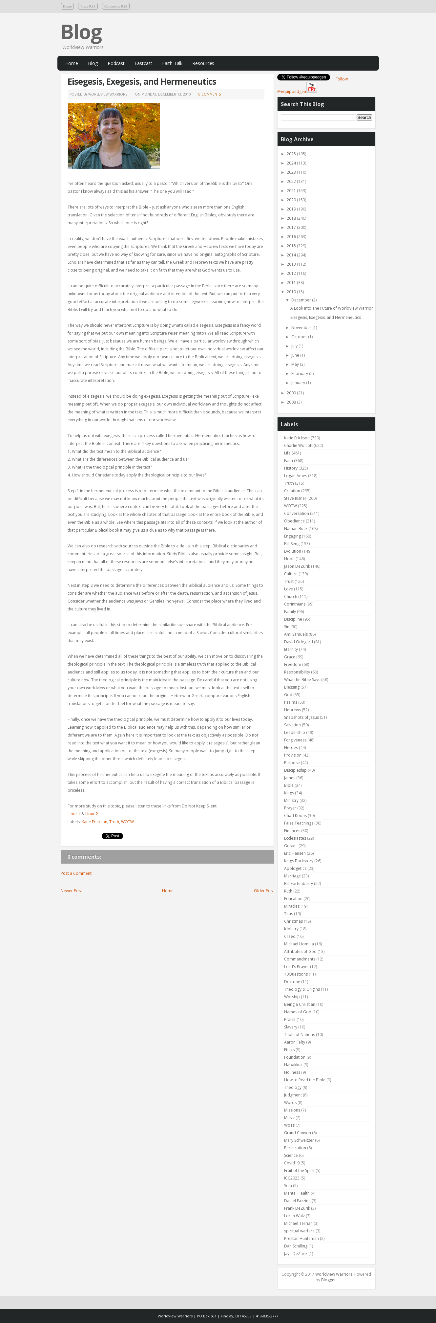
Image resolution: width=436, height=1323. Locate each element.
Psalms (290, 702)
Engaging (292, 536)
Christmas (293, 921)
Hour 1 (74, 814)
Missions (292, 1110)
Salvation (292, 725)
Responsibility (297, 672)
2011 (292, 282)
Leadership (294, 732)
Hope (289, 559)
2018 (292, 218)
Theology (292, 1087)
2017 (292, 227)
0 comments (209, 94)
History (291, 468)
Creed (290, 936)
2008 (292, 402)
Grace (289, 657)
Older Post (264, 890)
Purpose (292, 762)
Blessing (292, 687)
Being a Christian (299, 1004)
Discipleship (295, 770)
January (298, 383)
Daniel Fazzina (297, 1200)
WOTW (127, 822)
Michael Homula (299, 944)
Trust (289, 581)
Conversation (296, 513)
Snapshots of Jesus (301, 717)
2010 (292, 292)
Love (288, 589)
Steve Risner (295, 498)
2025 (292, 154)
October (299, 337)
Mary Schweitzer (299, 1140)
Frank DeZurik (297, 1208)
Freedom (292, 664)
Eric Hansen (295, 853)
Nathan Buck (295, 528)
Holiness (292, 1072)
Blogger (328, 1280)
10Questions (296, 974)
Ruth (288, 891)
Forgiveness (295, 740)
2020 (292, 200)
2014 (292, 255)
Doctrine (292, 981)
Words (290, 1102)
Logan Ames (295, 475)
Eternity (291, 649)
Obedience (294, 521)
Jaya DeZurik (295, 1253)
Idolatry (291, 929)
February (300, 373)
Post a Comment (76, 873)
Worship (292, 997)
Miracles (292, 906)
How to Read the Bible (304, 1080)
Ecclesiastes (295, 838)
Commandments (299, 959)
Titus (288, 913)
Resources (203, 63)
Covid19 (292, 1163)
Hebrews (292, 710)
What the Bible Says (302, 679)
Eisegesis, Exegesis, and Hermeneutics (142, 81)
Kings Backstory (298, 861)
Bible (289, 785)
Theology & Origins (302, 989)
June (295, 355)
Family (290, 611)
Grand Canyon (297, 1133)
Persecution (295, 1148)
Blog (81, 31)
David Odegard (298, 642)
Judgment (293, 1095)
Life (287, 453)
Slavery (290, 1027)
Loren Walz (294, 1216)
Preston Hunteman (301, 1238)
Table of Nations (299, 1034)
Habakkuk (293, 1065)
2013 (292, 264)
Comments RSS (115, 6)
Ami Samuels (296, 634)
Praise (290, 1019)
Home (67, 6)
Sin (286, 626)
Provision (292, 755)
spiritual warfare (299, 1231)
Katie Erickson (94, 822)
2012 (292, 273)
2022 (292, 181)
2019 (292, 209)
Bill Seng (292, 543)
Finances (292, 830)
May (295, 364)
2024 (292, 163)
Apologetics (295, 868)
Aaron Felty (294, 1042)
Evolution (292, 551)
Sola (288, 1185)
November (301, 327)
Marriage (292, 876)
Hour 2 (91, 814)
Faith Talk (172, 63)
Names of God (297, 1012)
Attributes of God (300, 951)
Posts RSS (87, 6)
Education (293, 898)
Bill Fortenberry (298, 883)
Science (291, 1155)
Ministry (291, 800)
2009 (292, 393)
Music (289, 1117)
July (295, 346)
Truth (114, 822)
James (289, 778)
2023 (292, 172)
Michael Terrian (298, 1223)
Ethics (289, 1049)
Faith (288, 460)
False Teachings (298, 823)
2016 (292, 236)
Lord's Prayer (296, 966)
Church (290, 596)
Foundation (294, 1057)
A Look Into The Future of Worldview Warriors (332, 308)
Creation (292, 491)
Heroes (291, 747)
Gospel (291, 846)
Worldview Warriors (333, 1274)
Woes (289, 1125)
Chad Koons (295, 815)
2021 (292, 190)
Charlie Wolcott (298, 445)
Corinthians (294, 604)
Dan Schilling (295, 1246)
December (301, 300)
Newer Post (71, 890)
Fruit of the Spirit (299, 1170)
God (288, 694)
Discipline (293, 619)
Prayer (290, 808)
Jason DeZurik (297, 566)
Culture (291, 574)
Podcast (116, 63)
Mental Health (297, 1193)
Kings (289, 793)
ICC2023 (292, 1178)
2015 (292, 246)
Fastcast (143, 63)
